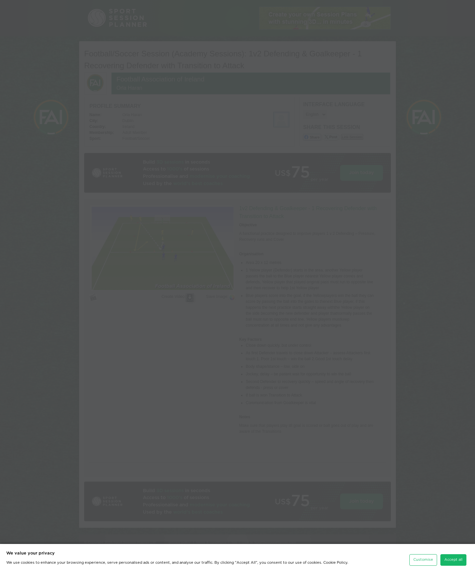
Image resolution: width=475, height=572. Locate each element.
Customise (423, 558)
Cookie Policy (335, 561)
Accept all (453, 558)
